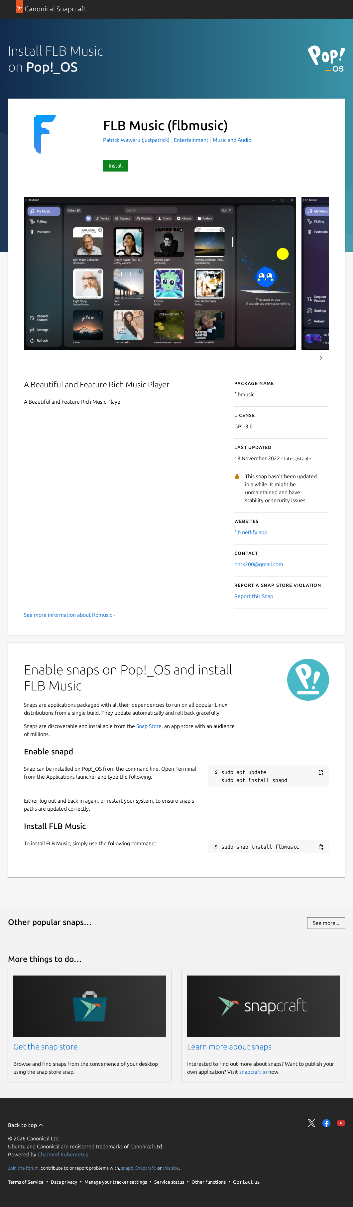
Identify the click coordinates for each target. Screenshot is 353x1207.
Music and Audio (232, 140)
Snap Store (149, 726)
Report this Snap (253, 596)
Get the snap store (45, 1046)
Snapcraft (145, 1168)
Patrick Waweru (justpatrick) (137, 140)
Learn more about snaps (229, 1046)
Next (320, 358)
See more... (326, 923)
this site (171, 1168)
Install (116, 166)
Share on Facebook (326, 1123)
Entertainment (191, 140)
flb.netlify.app (250, 532)
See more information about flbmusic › (69, 615)
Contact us (246, 1182)
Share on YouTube (341, 1123)
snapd (127, 1168)
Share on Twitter (312, 1123)
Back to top (26, 1125)
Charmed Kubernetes (63, 1154)
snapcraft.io (253, 1072)
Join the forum (23, 1168)
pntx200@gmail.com (258, 564)
